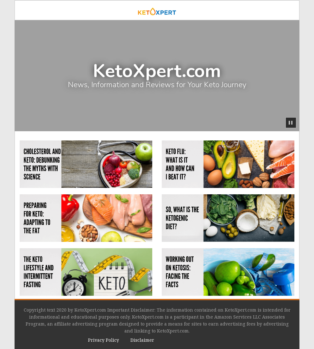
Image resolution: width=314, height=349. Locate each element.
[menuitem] (103, 340)
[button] (291, 122)
